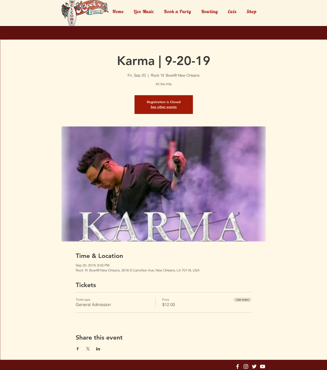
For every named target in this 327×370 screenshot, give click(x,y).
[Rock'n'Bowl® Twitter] (254, 366)
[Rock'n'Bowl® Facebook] (237, 366)
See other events (164, 107)
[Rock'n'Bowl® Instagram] (246, 366)
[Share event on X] (88, 348)
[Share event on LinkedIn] (98, 348)
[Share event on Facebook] (78, 348)
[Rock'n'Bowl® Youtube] (262, 366)
